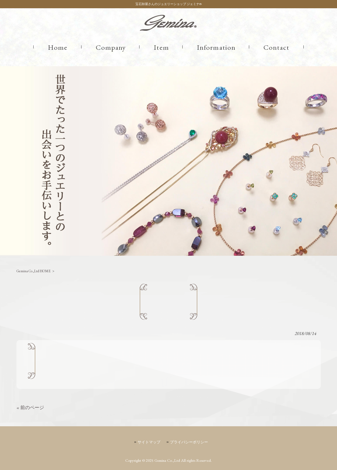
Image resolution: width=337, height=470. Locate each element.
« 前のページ (30, 407)
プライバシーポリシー (189, 442)
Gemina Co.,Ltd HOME (33, 270)
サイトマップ (149, 442)
